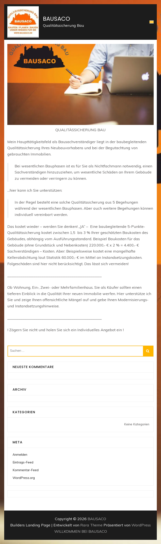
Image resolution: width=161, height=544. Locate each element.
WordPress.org (24, 478)
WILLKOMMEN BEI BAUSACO (80, 531)
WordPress (141, 525)
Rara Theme (92, 525)
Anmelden (20, 455)
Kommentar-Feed (26, 470)
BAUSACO (56, 19)
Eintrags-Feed (23, 462)
